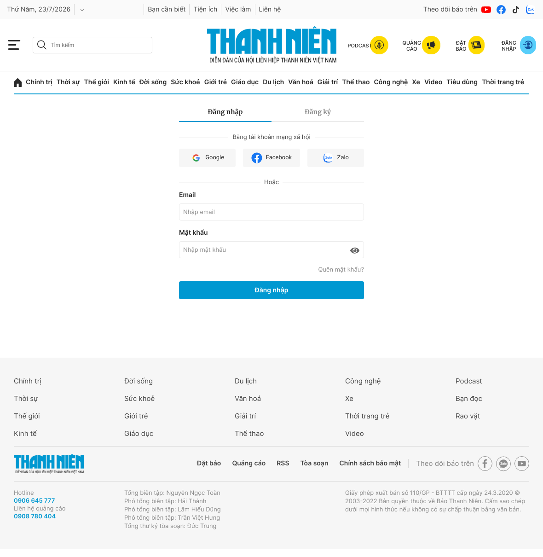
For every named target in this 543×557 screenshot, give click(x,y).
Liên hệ (270, 9)
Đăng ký (318, 112)
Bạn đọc (469, 398)
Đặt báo (209, 463)
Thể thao (356, 82)
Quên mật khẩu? (341, 269)
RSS (283, 463)
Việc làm (238, 9)
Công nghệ (391, 82)
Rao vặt (468, 416)
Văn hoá (300, 82)
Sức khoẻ (185, 82)
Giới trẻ (215, 82)
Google (207, 157)
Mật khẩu (193, 233)
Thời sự (68, 82)
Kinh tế (124, 82)
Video (433, 82)
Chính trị (39, 82)
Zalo (336, 157)
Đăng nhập (225, 112)
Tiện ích (205, 9)
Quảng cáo (249, 463)
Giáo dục (245, 82)
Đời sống (153, 82)
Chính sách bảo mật (370, 463)
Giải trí (328, 82)
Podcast (469, 381)
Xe (416, 82)
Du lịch (273, 82)
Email (187, 195)
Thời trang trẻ (503, 82)
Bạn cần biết (166, 9)
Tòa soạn (314, 463)
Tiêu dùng (462, 82)
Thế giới (96, 82)
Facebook (271, 157)
